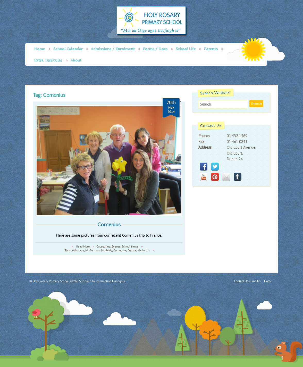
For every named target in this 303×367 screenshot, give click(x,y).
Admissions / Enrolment (113, 48)
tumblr (237, 177)
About (76, 60)
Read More (83, 246)
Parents (211, 48)
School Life (186, 48)
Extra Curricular (48, 60)
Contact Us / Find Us (247, 281)
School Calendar (68, 48)
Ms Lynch (144, 250)
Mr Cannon (92, 250)
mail (226, 177)
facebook (203, 166)
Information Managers (110, 281)
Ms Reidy (106, 250)
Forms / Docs (155, 48)
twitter (215, 166)
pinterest (215, 177)
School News (130, 246)
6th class (78, 250)
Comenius (109, 225)
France (132, 250)
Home (39, 48)
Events (116, 246)
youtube (203, 177)
